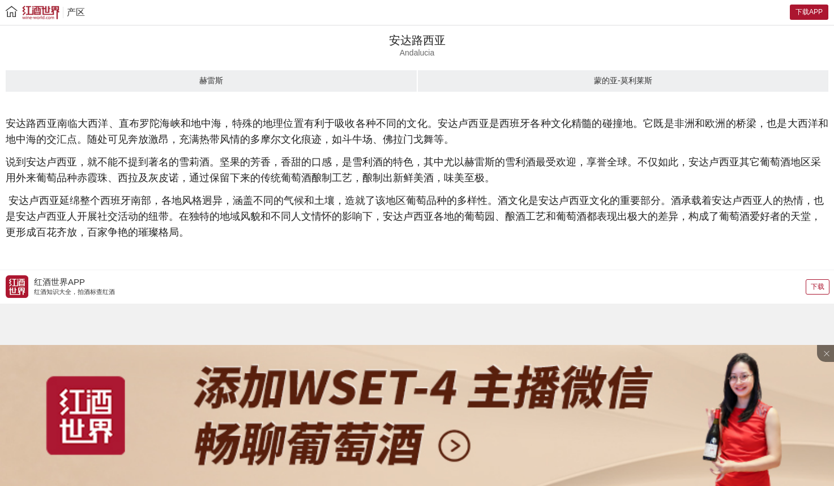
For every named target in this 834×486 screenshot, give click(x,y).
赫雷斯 (211, 80)
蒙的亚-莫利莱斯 (623, 80)
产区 (76, 12)
